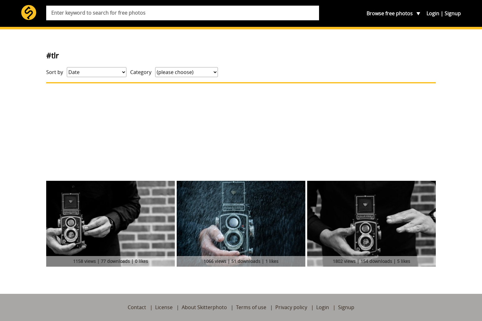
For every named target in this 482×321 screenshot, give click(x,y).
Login (432, 13)
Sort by (54, 72)
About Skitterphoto (204, 307)
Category (140, 72)
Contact (137, 307)
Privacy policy (291, 307)
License (164, 307)
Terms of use (251, 307)
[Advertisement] (241, 132)
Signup (453, 13)
